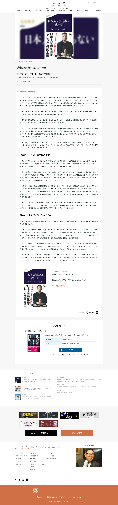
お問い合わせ (20, 464)
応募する (66, 350)
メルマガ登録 (77, 433)
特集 (78, 10)
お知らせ (18, 461)
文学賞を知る (50, 10)
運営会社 (18, 458)
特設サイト (88, 10)
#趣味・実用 (26, 82)
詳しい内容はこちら (58, 286)
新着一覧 (34, 453)
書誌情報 (98, 10)
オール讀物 (51, 456)
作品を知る (39, 10)
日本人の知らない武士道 (60, 272)
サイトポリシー (20, 453)
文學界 (50, 453)
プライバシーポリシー (22, 456)
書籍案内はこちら (41, 433)
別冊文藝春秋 (52, 458)
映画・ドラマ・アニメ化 (65, 10)
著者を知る (28, 10)
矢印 (50, 402)
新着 (18, 10)
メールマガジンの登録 (76, 354)
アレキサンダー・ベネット (27, 74)
